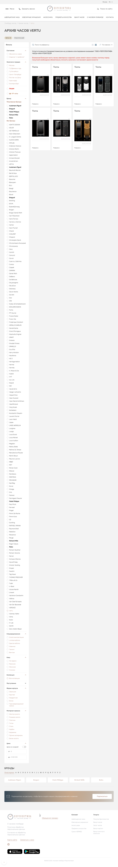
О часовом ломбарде (95, 17)
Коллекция (17, 675)
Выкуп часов (79, 17)
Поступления (17, 683)
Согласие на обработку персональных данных (16, 834)
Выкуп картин (98, 828)
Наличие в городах (17, 62)
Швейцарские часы (12, 17)
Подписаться (102, 796)
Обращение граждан (50, 818)
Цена (17, 743)
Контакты (110, 17)
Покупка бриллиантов (101, 819)
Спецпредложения (17, 634)
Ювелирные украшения (31, 17)
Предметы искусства (63, 17)
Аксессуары (48, 17)
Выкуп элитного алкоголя (99, 832)
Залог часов (97, 825)
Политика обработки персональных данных (16, 828)
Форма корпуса (17, 688)
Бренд (17, 98)
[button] (10, 9)
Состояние (17, 51)
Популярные (9, 772)
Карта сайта (12, 840)
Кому (17, 657)
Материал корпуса (17, 711)
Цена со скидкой (12, 747)
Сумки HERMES (77, 831)
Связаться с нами (27, 840)
